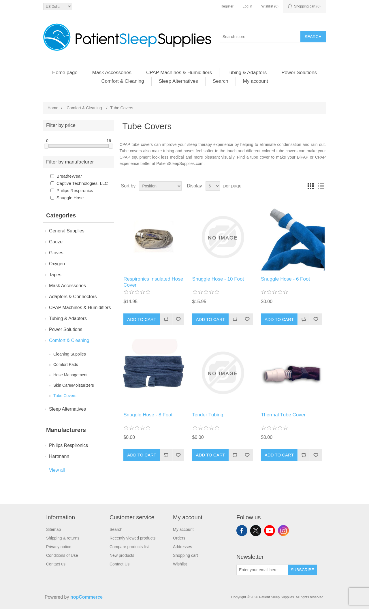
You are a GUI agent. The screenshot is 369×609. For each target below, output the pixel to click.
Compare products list (129, 546)
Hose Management (70, 375)
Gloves (56, 252)
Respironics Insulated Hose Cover (153, 281)
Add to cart (141, 319)
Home (53, 108)
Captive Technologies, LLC (82, 183)
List (320, 186)
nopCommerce (86, 597)
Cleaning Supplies (69, 354)
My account (255, 81)
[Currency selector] (57, 6)
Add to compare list (166, 319)
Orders (179, 538)
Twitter (255, 530)
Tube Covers (64, 395)
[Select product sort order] (160, 186)
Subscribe (302, 569)
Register (227, 6)
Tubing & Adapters (247, 72)
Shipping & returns (62, 538)
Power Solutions (299, 72)
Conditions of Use (62, 555)
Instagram (283, 530)
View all (57, 470)
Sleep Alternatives (178, 81)
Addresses (182, 546)
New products (122, 555)
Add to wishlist (178, 319)
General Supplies (66, 230)
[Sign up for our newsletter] (262, 570)
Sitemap (53, 529)
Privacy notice (58, 546)
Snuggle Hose (70, 197)
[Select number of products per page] (213, 186)
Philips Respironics (75, 190)
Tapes (55, 274)
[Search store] (260, 36)
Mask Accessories (111, 72)
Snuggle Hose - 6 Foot (285, 279)
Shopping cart (185, 555)
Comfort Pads (65, 364)
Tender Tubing (207, 415)
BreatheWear (69, 176)
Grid (310, 186)
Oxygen (57, 263)
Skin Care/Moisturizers (73, 385)
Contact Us (119, 564)
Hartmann (59, 456)
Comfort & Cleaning (122, 81)
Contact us (55, 564)
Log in (247, 6)
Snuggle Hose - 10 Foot (218, 279)
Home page (65, 72)
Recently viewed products (133, 538)
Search (313, 36)
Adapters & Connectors (73, 296)
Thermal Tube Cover (283, 415)
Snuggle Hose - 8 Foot (147, 415)
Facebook (241, 530)
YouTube (269, 530)
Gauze (56, 241)
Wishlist (180, 564)
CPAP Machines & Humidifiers (179, 72)
